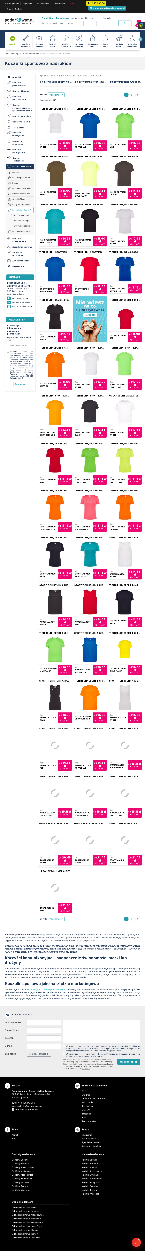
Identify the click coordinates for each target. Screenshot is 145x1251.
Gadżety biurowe (18, 91)
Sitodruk (86, 1095)
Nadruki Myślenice (91, 1175)
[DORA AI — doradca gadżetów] (136, 1242)
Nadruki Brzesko (90, 1163)
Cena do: (107, 18)
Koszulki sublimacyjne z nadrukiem (21, 231)
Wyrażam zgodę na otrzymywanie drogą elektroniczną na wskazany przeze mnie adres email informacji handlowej (103, 1055)
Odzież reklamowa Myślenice (26, 1218)
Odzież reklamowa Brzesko (25, 1207)
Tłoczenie (86, 1113)
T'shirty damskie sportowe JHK (22, 220)
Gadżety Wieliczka (21, 1190)
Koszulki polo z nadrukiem (21, 177)
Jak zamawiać (42, 3)
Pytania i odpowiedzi (92, 1142)
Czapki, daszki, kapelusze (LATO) (21, 193)
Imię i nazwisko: (13, 1022)
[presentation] (140, 39)
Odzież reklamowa (30, 54)
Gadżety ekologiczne (16, 150)
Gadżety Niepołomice (22, 1175)
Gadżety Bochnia (20, 1159)
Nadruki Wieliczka (90, 1194)
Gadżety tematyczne (15, 134)
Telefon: (9, 1038)
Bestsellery (15, 266)
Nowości (14, 77)
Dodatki (13, 172)
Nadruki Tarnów (89, 1190)
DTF (84, 1091)
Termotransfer (89, 1121)
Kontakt (18, 9)
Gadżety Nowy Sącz (22, 1178)
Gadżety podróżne (19, 116)
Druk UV (86, 1110)
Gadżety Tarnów (20, 1186)
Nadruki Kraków (89, 1167)
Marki (71, 3)
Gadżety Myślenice (21, 1171)
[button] (56, 95)
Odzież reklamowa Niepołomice (27, 1222)
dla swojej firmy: (63, 18)
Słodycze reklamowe (15, 253)
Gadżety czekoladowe (16, 239)
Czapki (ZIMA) (16, 199)
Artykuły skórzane (18, 260)
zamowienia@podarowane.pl (109, 8)
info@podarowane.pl (22, 302)
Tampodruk (87, 1106)
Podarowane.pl (12, 54)
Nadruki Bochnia (89, 1159)
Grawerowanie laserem (93, 1098)
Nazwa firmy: (12, 1030)
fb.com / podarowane (22, 306)
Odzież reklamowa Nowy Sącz (27, 1226)
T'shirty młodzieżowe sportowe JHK (22, 226)
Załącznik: (10, 1053)
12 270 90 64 (98, 3)
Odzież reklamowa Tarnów (25, 1234)
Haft (84, 1117)
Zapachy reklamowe (19, 246)
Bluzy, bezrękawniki (19, 204)
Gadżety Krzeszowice (23, 1167)
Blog (9, 9)
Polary (13, 183)
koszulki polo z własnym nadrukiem (46, 989)
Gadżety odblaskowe (15, 159)
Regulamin (27, 3)
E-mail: (8, 1045)
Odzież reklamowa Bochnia (25, 1211)
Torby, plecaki (16, 127)
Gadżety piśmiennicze (16, 84)
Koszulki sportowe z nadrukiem (56, 54)
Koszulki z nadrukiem (19, 188)
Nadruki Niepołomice (92, 1178)
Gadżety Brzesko (20, 1163)
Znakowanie (59, 3)
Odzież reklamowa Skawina (25, 1230)
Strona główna (12, 3)
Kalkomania (87, 1102)
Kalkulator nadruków (92, 1146)
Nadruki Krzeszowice (92, 1171)
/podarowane (31, 1109)
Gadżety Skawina (20, 1182)
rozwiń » (98, 1056)
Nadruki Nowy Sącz (91, 1182)
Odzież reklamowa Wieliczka (26, 1237)
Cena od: (89, 18)
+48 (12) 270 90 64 (27, 1102)
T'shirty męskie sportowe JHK (22, 215)
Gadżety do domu (18, 121)
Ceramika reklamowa (15, 142)
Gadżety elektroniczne (16, 97)
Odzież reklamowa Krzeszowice (28, 1215)
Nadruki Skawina (90, 1186)
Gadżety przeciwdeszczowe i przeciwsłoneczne (19, 107)
